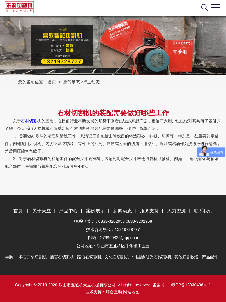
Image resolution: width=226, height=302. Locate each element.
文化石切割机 (117, 257)
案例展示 (95, 210)
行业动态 (91, 82)
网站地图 (131, 291)
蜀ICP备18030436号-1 (190, 284)
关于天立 (41, 210)
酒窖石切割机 (62, 257)
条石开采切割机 (32, 257)
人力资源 (176, 210)
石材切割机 (31, 121)
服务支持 (149, 210)
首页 (52, 82)
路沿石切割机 (89, 257)
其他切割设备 (186, 257)
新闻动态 (71, 82)
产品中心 (68, 210)
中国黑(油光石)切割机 (151, 257)
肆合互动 (114, 291)
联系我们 (203, 210)
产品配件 (210, 257)
